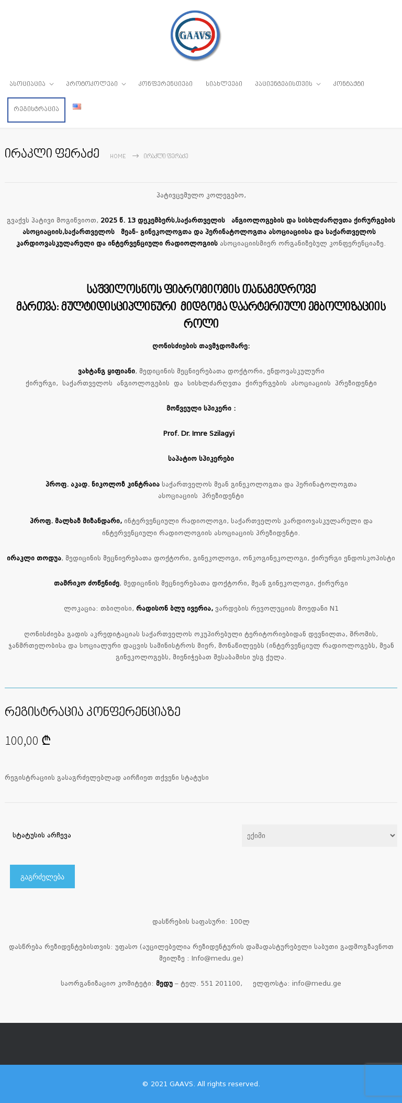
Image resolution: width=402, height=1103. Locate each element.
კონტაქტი (348, 84)
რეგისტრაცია (36, 109)
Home (118, 157)
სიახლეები (224, 84)
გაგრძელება (42, 876)
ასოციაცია (27, 84)
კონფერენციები (166, 84)
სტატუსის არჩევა (42, 835)
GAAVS (181, 1083)
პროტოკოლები (92, 84)
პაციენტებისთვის (283, 84)
